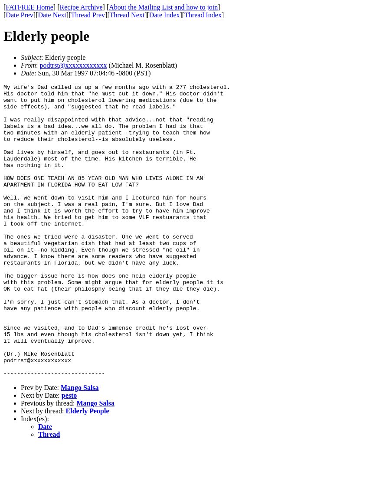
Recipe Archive (80, 7)
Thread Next (127, 15)
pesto (69, 454)
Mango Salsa (80, 446)
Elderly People (87, 469)
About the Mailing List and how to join (163, 7)
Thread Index (203, 15)
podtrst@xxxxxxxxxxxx (73, 65)
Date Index (164, 15)
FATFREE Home (29, 7)
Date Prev (19, 15)
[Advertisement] (336, 135)
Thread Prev (88, 15)
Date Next (52, 15)
